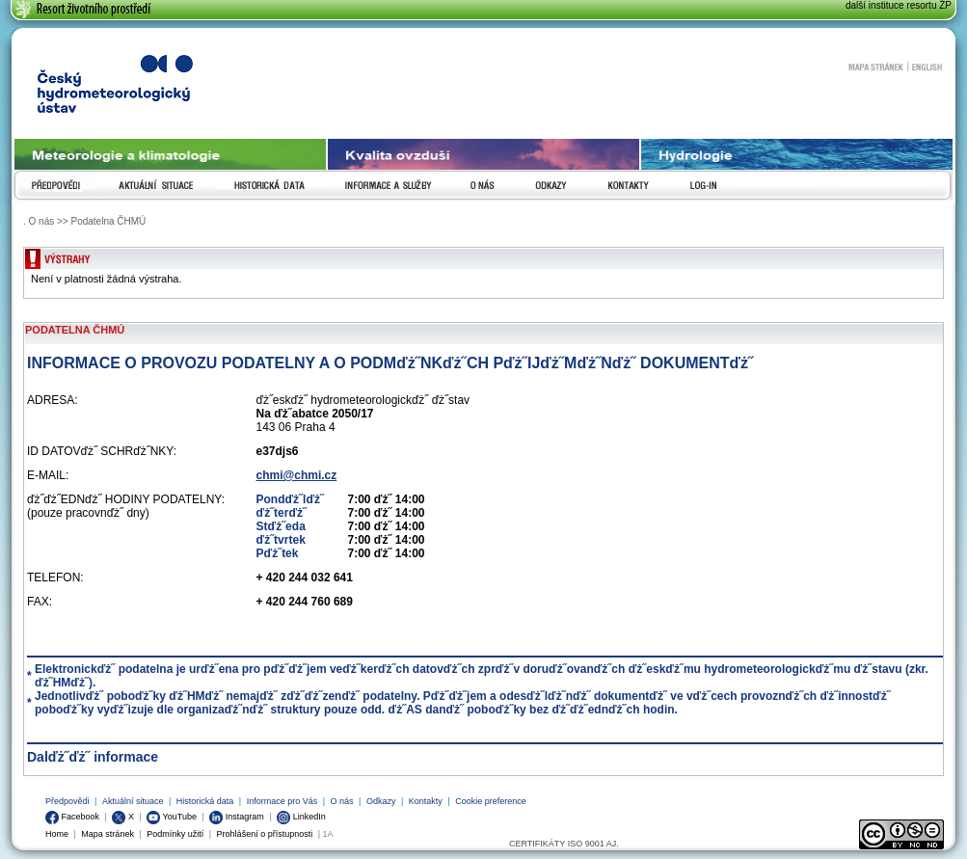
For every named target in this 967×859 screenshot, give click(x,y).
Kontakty (426, 801)
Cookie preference (490, 801)
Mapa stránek (875, 66)
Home (56, 834)
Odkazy (381, 801)
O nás (342, 801)
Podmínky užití (175, 834)
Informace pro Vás (282, 801)
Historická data (205, 801)
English (927, 66)
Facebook (72, 816)
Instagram (236, 816)
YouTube (172, 816)
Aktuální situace (133, 801)
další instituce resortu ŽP (899, 5)
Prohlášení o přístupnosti (265, 834)
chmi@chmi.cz (296, 475)
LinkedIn (301, 816)
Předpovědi (67, 801)
